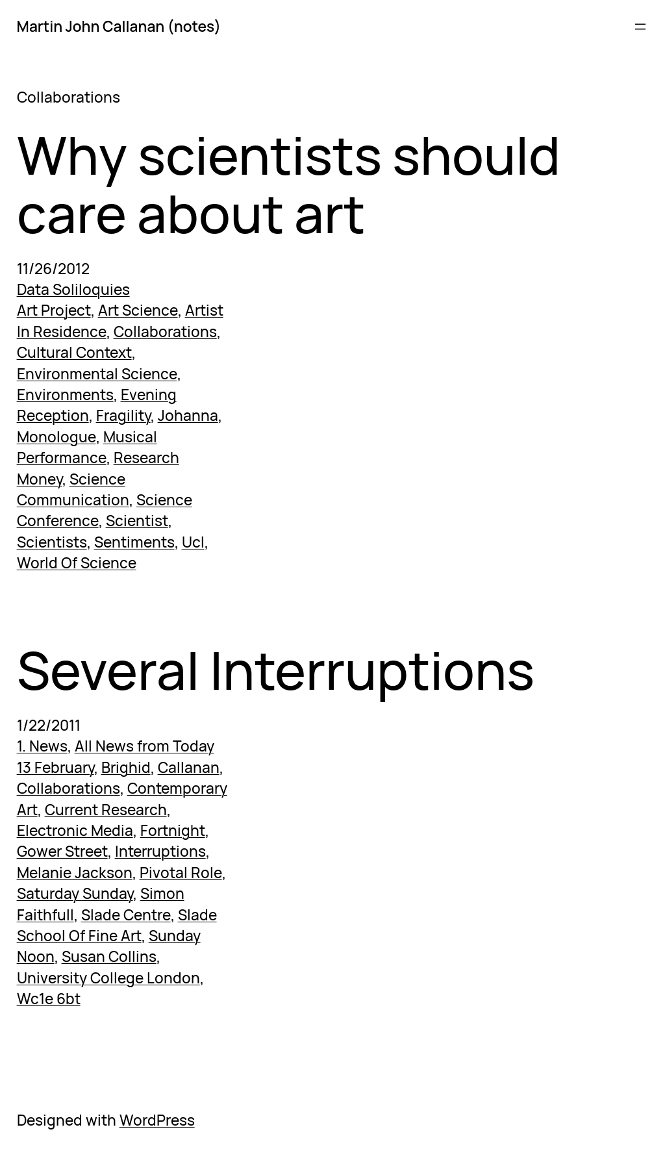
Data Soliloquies (73, 289)
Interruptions (160, 851)
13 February (55, 767)
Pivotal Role (181, 873)
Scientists (52, 542)
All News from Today (144, 746)
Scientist (137, 521)
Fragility (123, 415)
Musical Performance (87, 447)
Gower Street (62, 851)
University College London (108, 978)
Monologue (56, 437)
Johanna (188, 415)
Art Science (138, 310)
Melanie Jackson (74, 873)
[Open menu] (640, 26)
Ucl (193, 542)
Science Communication (73, 489)
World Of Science (76, 563)
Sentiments (134, 542)
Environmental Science (97, 374)
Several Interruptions (275, 669)
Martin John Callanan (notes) (119, 26)
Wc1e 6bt (49, 999)
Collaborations (165, 332)
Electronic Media (75, 830)
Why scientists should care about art (288, 183)
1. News (42, 746)
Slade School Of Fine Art (117, 925)
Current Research (106, 810)
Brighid (126, 767)
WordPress (157, 1120)
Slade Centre (126, 915)
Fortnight (172, 830)
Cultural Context (74, 352)
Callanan (189, 767)
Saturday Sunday (75, 893)
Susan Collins (109, 956)
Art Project (54, 310)
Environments (65, 395)
